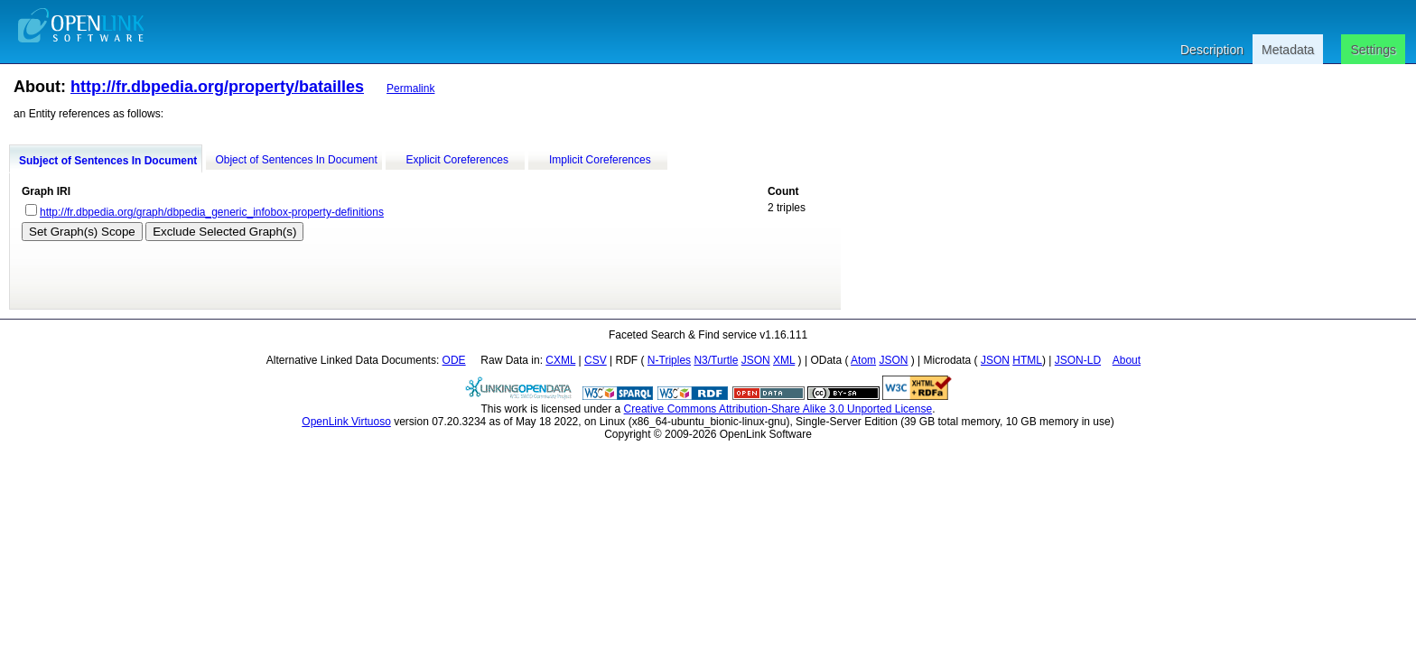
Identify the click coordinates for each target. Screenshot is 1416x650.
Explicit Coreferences (457, 159)
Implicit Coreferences (600, 159)
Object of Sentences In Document (296, 159)
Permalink (410, 88)
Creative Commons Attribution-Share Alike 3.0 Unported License (778, 409)
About (1127, 360)
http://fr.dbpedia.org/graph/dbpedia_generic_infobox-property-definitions (212, 212)
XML (784, 360)
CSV (595, 360)
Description (1212, 49)
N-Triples (669, 360)
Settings (1373, 49)
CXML (560, 360)
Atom (863, 360)
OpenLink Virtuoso (346, 421)
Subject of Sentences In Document (108, 160)
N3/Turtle (716, 360)
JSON (755, 360)
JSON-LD (1078, 360)
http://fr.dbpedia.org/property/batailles (217, 87)
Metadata (1288, 49)
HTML (1027, 360)
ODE (454, 360)
